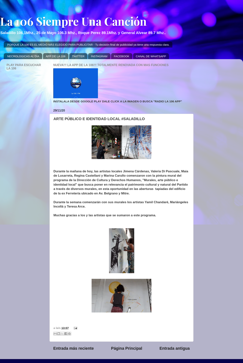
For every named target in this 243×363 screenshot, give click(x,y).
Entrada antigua (174, 348)
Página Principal (126, 348)
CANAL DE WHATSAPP (151, 56)
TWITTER (78, 56)
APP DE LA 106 (56, 56)
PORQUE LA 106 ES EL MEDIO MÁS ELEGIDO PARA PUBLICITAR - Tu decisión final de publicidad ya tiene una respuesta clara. (88, 44)
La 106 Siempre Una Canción (73, 20)
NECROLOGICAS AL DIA (23, 56)
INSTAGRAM (99, 56)
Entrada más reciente (73, 348)
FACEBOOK (121, 56)
